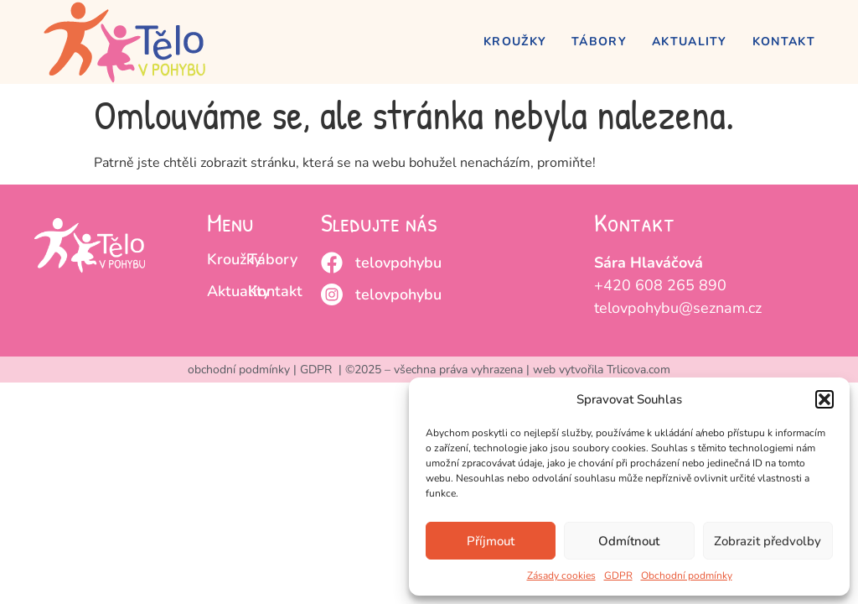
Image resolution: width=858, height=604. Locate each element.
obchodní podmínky (239, 370)
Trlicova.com (638, 370)
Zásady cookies (561, 575)
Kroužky (514, 41)
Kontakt (783, 41)
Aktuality (689, 41)
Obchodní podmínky (686, 575)
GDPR (618, 575)
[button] (824, 399)
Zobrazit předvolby (767, 541)
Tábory (599, 41)
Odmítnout (628, 541)
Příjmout (490, 541)
